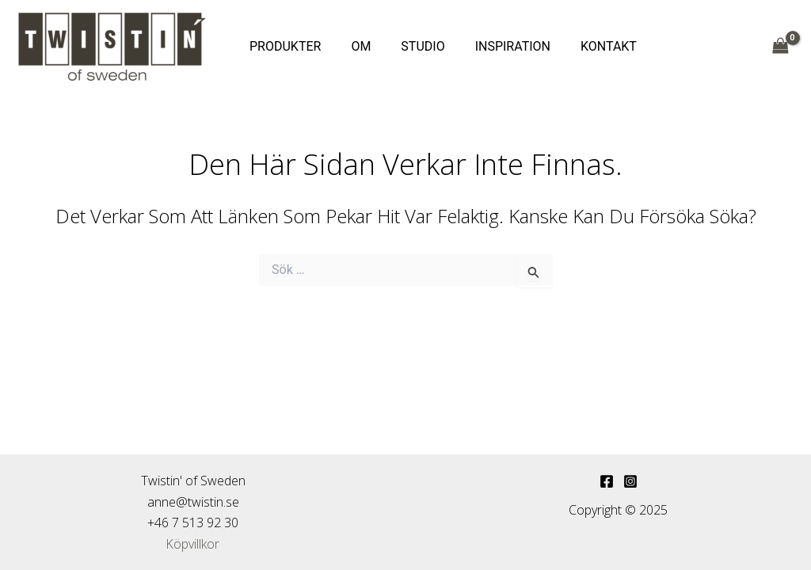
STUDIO (410, 46)
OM (354, 46)
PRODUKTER (282, 46)
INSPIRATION (496, 46)
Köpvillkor (193, 544)
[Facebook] (607, 481)
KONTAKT (587, 46)
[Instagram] (630, 481)
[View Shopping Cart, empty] (780, 46)
